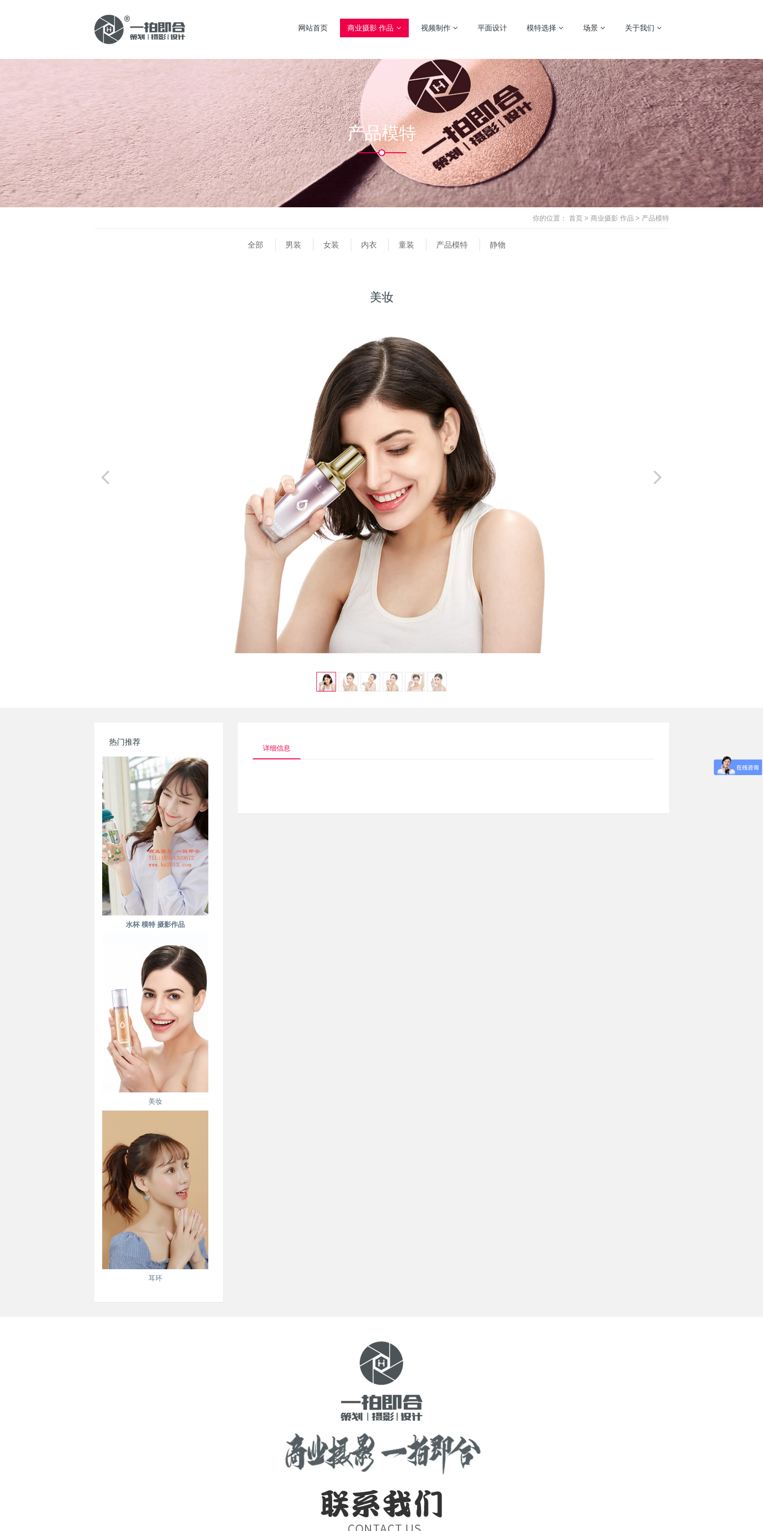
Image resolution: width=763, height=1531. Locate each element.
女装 (331, 245)
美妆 (155, 1101)
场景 (594, 28)
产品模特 (655, 218)
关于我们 (643, 28)
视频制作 (439, 28)
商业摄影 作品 (374, 28)
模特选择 (545, 28)
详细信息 (276, 748)
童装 (406, 245)
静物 (498, 245)
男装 (293, 245)
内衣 (369, 245)
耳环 (155, 1278)
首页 (576, 218)
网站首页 (313, 28)
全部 (255, 245)
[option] (382, 481)
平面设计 (492, 28)
